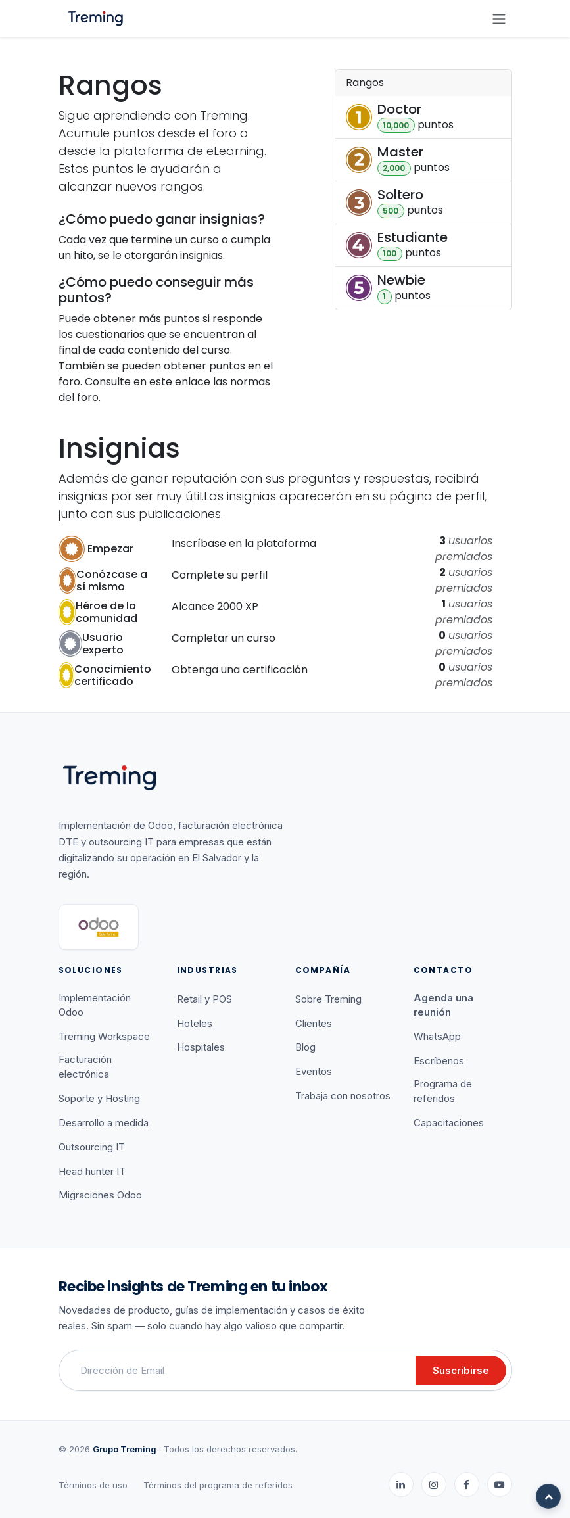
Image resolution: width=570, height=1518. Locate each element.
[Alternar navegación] (499, 18)
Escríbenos (439, 1061)
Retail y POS (204, 999)
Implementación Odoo (95, 1005)
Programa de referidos (443, 1091)
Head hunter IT (92, 1171)
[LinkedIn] (401, 1484)
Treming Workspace (104, 1036)
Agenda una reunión (443, 1005)
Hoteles (194, 1023)
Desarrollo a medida (104, 1122)
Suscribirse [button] (461, 1370)
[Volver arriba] (548, 1496)
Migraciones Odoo (100, 1195)
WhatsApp (437, 1036)
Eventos (313, 1071)
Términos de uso (93, 1485)
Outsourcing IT (92, 1147)
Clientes (313, 1023)
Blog (305, 1047)
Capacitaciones (449, 1122)
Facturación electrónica (85, 1067)
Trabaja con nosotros (343, 1095)
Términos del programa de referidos (218, 1485)
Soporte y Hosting (99, 1098)
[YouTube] (499, 1484)
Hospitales (201, 1047)
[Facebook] (466, 1484)
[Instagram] (433, 1484)
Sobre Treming (328, 999)
